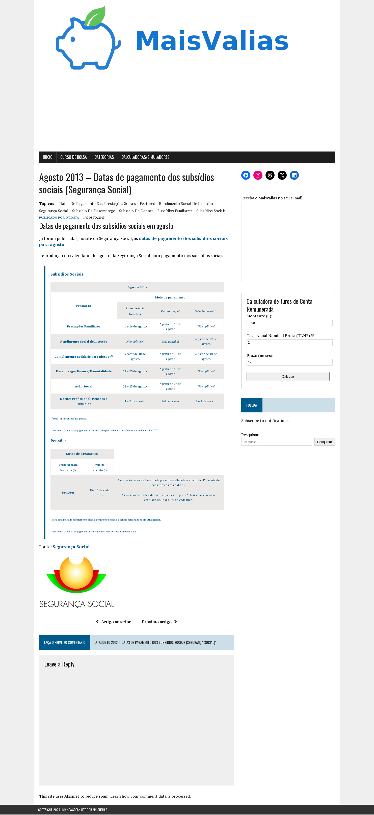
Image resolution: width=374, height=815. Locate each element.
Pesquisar (250, 435)
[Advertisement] (187, 114)
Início (46, 158)
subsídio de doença (135, 211)
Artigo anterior (113, 622)
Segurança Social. (71, 547)
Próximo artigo (159, 622)
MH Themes (100, 810)
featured (146, 203)
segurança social (52, 211)
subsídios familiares (174, 211)
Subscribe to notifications (265, 421)
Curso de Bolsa (72, 158)
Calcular (289, 377)
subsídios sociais (210, 211)
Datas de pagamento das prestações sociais (96, 203)
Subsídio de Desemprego (92, 211)
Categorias (103, 158)
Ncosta (71, 218)
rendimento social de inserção (185, 203)
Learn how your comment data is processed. (149, 796)
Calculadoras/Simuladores (144, 158)
